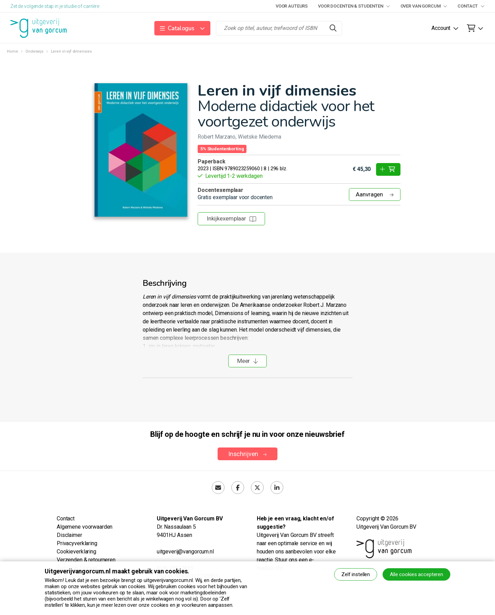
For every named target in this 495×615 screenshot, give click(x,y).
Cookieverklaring (76, 551)
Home (12, 51)
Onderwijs (34, 51)
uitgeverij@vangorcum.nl (185, 551)
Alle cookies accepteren (416, 574)
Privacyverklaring (77, 543)
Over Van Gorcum (424, 6)
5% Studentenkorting (222, 148)
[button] (182, 28)
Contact (471, 6)
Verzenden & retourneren (86, 560)
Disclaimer (69, 535)
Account (440, 28)
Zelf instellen (355, 574)
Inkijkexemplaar (231, 218)
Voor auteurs (292, 6)
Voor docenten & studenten (354, 6)
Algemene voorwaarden (84, 527)
